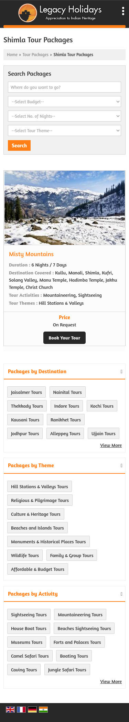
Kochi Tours (102, 406)
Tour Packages (35, 54)
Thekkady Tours (27, 406)
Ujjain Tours (104, 433)
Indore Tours (66, 406)
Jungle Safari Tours (67, 669)
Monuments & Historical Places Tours (48, 541)
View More (111, 445)
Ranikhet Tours (66, 419)
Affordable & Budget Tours (37, 569)
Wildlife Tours (25, 555)
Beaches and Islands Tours (37, 528)
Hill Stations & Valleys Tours (39, 486)
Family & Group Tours (72, 555)
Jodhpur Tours (25, 433)
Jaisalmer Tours (26, 392)
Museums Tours (26, 642)
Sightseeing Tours (29, 614)
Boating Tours (74, 656)
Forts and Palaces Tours (77, 642)
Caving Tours (24, 669)
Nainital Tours (67, 392)
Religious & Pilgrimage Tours (40, 500)
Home (12, 54)
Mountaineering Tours (80, 614)
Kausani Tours (25, 419)
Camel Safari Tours (30, 656)
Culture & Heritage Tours (36, 514)
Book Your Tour (64, 338)
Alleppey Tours (65, 433)
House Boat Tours (28, 628)
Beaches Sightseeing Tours (84, 628)
